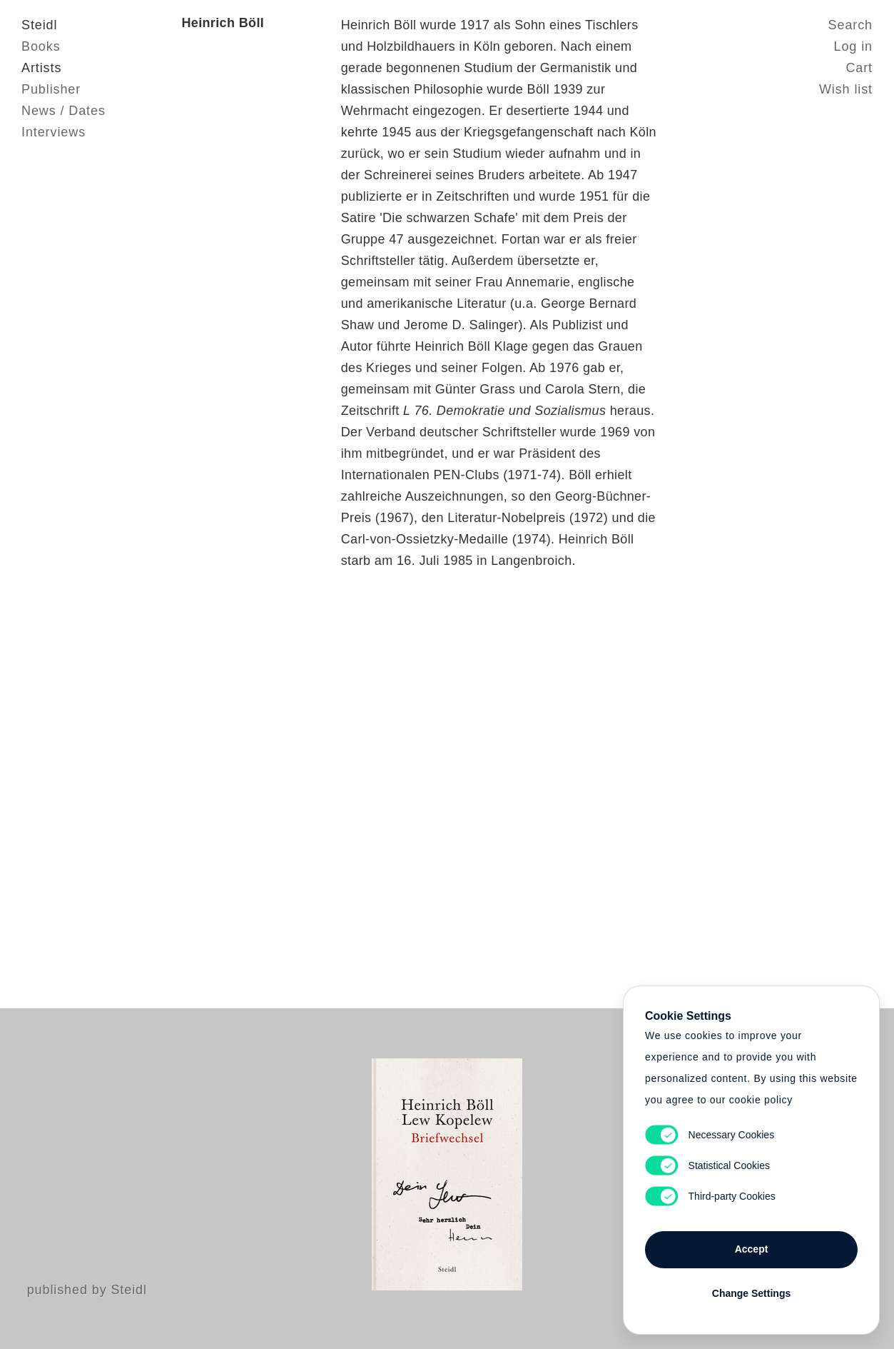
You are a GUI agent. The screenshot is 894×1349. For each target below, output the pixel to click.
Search (850, 25)
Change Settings (751, 1293)
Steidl (39, 25)
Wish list (846, 89)
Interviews (53, 132)
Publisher (51, 89)
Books (41, 46)
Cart (859, 68)
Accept (751, 1249)
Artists (41, 68)
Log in (853, 46)
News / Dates (63, 111)
